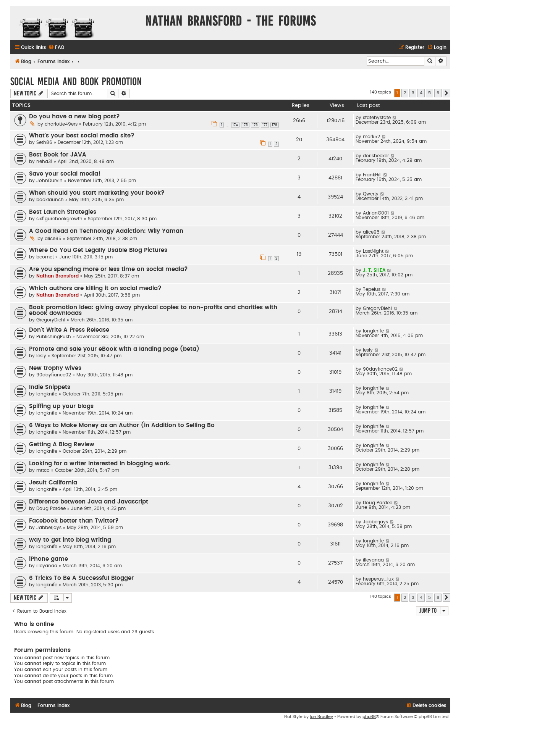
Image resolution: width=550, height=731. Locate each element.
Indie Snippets (49, 387)
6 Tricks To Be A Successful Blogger (81, 578)
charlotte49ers (61, 124)
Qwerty (371, 194)
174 (235, 125)
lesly (41, 355)
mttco (43, 470)
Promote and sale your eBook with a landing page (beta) (114, 349)
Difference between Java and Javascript (88, 502)
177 (264, 125)
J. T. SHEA (374, 270)
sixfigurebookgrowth (59, 218)
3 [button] (413, 93)
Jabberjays (48, 527)
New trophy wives (55, 368)
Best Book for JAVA (57, 155)
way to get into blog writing (70, 540)
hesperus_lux (378, 579)
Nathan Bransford (57, 276)
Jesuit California (53, 483)
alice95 (53, 238)
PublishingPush (53, 336)
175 (245, 125)
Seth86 (44, 142)
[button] (446, 93)
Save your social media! (64, 174)
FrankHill (372, 175)
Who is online (34, 624)
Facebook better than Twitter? (74, 521)
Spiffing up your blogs (61, 406)
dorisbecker (376, 155)
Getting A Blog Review (61, 444)
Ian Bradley (321, 717)
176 (255, 125)
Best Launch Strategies (62, 212)
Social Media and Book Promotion (76, 81)
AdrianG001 (376, 213)
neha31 (44, 161)
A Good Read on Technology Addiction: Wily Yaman (106, 231)
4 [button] (421, 93)
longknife (373, 331)
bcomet (45, 257)
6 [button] (438, 93)
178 (274, 125)
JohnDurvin (49, 180)
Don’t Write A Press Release (69, 330)
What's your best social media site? (81, 136)
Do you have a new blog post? (74, 116)
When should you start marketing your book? (97, 193)
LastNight (373, 251)
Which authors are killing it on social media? (95, 288)
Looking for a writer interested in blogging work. (100, 463)
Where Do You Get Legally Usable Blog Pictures (98, 250)
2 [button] (405, 93)
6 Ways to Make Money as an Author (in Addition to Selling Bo (122, 425)
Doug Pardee (51, 508)
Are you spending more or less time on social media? (108, 269)
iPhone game (48, 559)
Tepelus (371, 289)
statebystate (377, 117)
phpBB (369, 717)
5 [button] (429, 93)
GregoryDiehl (50, 320)
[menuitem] (56, 47)
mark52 (371, 136)
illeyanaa (46, 565)
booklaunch (50, 199)
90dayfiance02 (53, 375)
